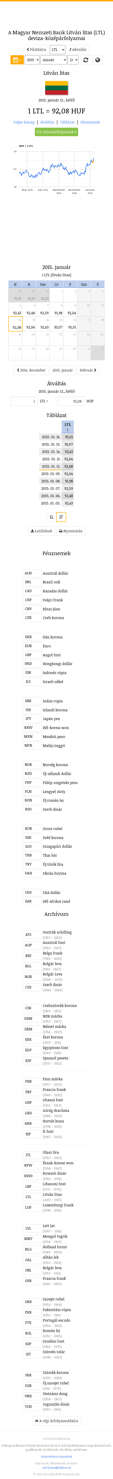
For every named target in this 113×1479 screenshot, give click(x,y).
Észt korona (53, 1037)
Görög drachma (56, 1110)
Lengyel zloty (54, 791)
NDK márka (52, 1016)
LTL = (44, 401)
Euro (47, 646)
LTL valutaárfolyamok (56, 131)
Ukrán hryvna (54, 873)
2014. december (31, 370)
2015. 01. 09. (51, 473)
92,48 (31, 312)
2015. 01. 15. (51, 444)
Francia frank (54, 1089)
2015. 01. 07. (51, 488)
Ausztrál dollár (55, 573)
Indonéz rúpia (54, 672)
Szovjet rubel (53, 1299)
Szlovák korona (56, 1372)
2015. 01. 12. (51, 466)
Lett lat (49, 1225)
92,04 (72, 312)
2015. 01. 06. (51, 495)
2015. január (62, 370)
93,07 (58, 327)
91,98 (58, 312)
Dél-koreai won (56, 727)
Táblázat (67, 122)
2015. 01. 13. (51, 458)
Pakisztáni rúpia (57, 1309)
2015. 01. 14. (51, 451)
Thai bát (50, 855)
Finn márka (53, 1078)
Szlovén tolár (54, 1351)
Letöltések (41, 530)
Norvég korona (55, 764)
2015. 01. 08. (51, 481)
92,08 (17, 327)
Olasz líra (51, 1152)
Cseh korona (53, 617)
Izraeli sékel (53, 681)
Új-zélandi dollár (57, 773)
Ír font (48, 1131)
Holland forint (55, 1246)
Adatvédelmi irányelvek (56, 1456)
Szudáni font (53, 1341)
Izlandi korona (55, 709)
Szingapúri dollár (57, 846)
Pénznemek (90, 122)
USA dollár (52, 892)
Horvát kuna (53, 1121)
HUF (90, 401)
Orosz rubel (52, 828)
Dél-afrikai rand (56, 901)
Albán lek (51, 1257)
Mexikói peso (54, 736)
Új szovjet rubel (56, 1383)
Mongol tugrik (55, 1236)
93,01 (72, 327)
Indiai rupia (53, 700)
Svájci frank (53, 600)
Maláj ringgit (54, 745)
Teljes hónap (24, 122)
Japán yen (51, 718)
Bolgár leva (52, 963)
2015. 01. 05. (51, 503)
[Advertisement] (56, 12)
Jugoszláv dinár (56, 1404)
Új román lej (53, 800)
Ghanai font (53, 1099)
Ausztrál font (54, 942)
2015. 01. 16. (51, 436)
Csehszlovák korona (60, 1005)
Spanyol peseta (55, 1058)
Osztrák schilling (57, 932)
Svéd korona (53, 837)
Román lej (51, 1330)
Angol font (52, 654)
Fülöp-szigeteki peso (60, 782)
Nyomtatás (71, 530)
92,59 (44, 312)
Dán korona (53, 637)
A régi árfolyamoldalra (56, 1420)
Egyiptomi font (55, 1047)
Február (88, 370)
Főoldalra (36, 49)
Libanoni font (54, 1183)
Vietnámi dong (55, 1393)
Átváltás (47, 122)
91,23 (45, 298)
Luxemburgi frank (58, 1205)
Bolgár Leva (52, 974)
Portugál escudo (56, 1320)
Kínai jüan (51, 608)
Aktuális (77, 49)
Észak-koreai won (58, 1162)
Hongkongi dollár (57, 663)
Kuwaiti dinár (54, 1173)
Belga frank (52, 953)
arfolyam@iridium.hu (56, 1467)
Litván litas (52, 1194)
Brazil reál (51, 582)
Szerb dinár (52, 809)
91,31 (17, 298)
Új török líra (53, 864)
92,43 (17, 312)
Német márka (54, 1026)
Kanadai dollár (55, 591)
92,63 (45, 327)
